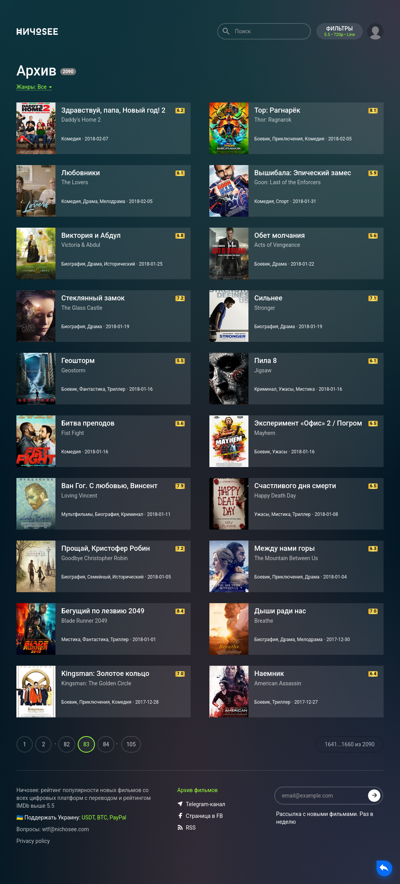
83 (86, 760)
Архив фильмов (197, 806)
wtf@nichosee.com (65, 845)
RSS (186, 843)
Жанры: (34, 87)
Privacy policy (33, 856)
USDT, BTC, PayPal (104, 833)
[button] (375, 30)
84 (106, 760)
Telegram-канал (201, 820)
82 (67, 760)
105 (131, 760)
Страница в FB (200, 831)
